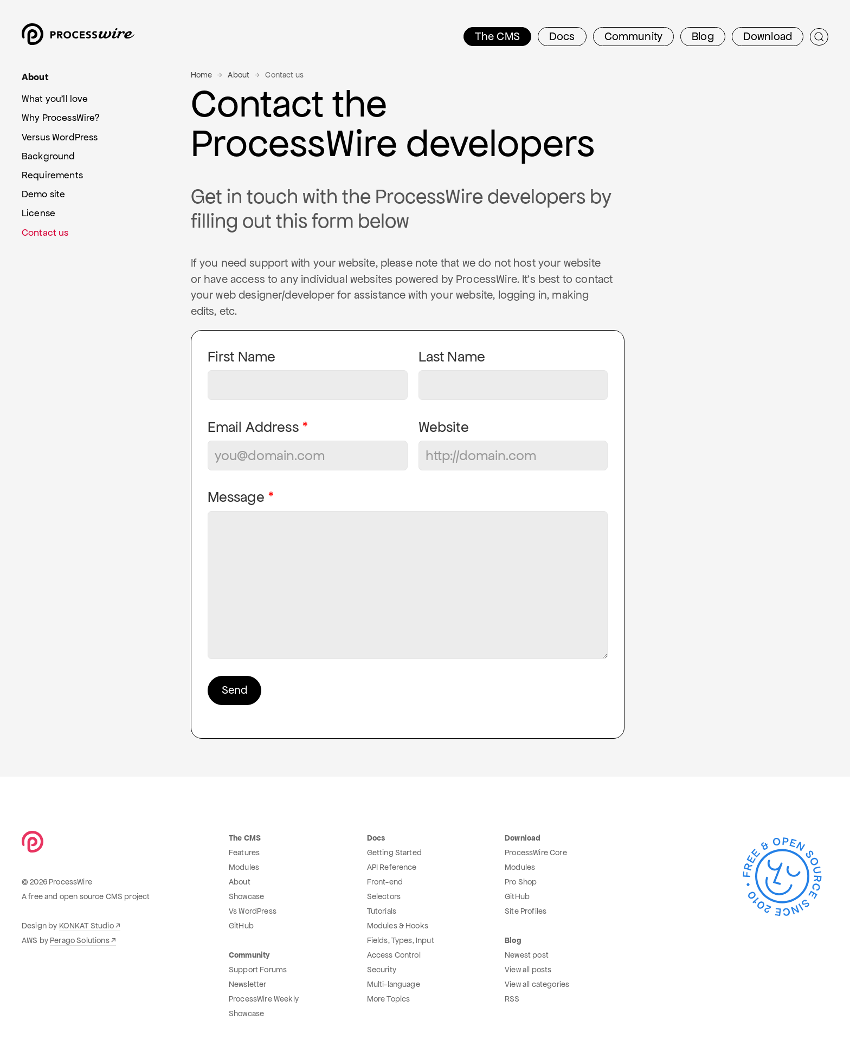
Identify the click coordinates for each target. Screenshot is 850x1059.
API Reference (392, 867)
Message (236, 497)
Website (443, 427)
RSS (512, 999)
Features (244, 852)
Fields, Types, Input (400, 940)
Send (234, 690)
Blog (703, 36)
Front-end (385, 882)
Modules (244, 867)
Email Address (253, 427)
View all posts (528, 969)
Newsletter (248, 984)
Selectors (384, 896)
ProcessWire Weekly (264, 999)
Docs (562, 36)
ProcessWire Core (536, 852)
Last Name (451, 357)
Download (767, 36)
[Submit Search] (819, 37)
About (238, 75)
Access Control (394, 955)
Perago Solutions (80, 940)
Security (381, 969)
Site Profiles (525, 911)
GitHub (241, 926)
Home (201, 75)
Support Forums (258, 969)
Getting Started (394, 852)
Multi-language (393, 984)
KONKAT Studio (86, 926)
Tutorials (381, 911)
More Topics (388, 999)
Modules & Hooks (397, 926)
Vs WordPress (252, 911)
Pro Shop (521, 882)
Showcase (246, 896)
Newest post (527, 955)
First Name (242, 357)
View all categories (537, 984)
